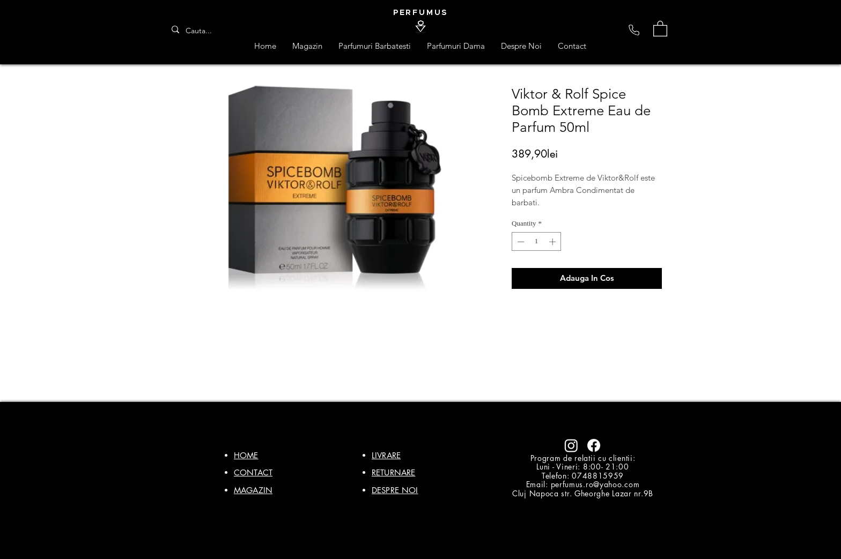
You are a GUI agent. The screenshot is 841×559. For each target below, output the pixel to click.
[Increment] (553, 242)
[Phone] (634, 30)
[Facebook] (593, 445)
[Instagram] (571, 445)
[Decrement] (519, 242)
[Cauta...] (202, 31)
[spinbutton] (536, 242)
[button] (660, 28)
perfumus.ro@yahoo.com (595, 484)
